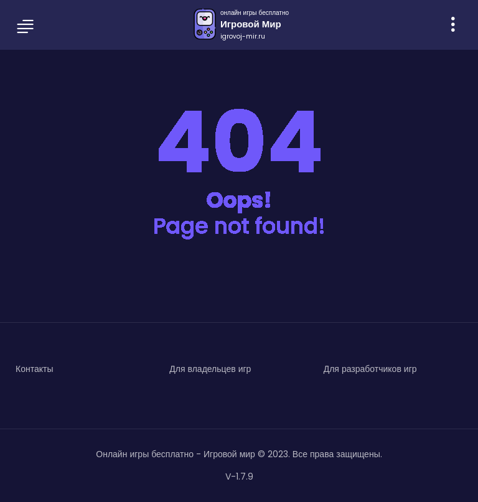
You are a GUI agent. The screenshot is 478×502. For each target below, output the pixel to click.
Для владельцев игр (210, 369)
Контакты (34, 369)
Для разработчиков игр (370, 369)
